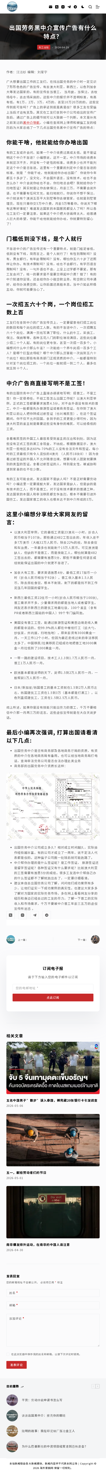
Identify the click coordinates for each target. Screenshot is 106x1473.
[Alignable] (75, 6)
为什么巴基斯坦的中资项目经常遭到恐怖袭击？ (55, 1446)
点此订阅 (53, 997)
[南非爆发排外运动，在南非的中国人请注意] (53, 1212)
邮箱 (13, 1305)
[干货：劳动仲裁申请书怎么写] (12, 1400)
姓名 (13, 1292)
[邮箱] (50, 6)
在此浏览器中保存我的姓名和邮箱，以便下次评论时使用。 (46, 1354)
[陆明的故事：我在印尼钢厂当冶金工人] (12, 1431)
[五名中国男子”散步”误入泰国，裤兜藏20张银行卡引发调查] (53, 1068)
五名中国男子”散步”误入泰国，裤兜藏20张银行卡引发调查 (52, 1100)
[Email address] (53, 988)
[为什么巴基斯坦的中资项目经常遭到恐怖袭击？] (12, 1446)
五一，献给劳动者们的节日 (26, 1172)
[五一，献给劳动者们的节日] (53, 1140)
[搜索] (90, 6)
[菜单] (98, 7)
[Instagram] (63, 6)
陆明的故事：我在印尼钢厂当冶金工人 (48, 1431)
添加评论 (16, 1318)
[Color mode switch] (83, 7)
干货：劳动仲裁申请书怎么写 (42, 1400)
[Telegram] (69, 6)
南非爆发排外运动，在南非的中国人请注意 (38, 1244)
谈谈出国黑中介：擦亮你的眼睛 (44, 1415)
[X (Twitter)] (56, 6)
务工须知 (44, 47)
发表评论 (16, 1365)
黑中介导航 (31, 122)
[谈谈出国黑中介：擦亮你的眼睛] (12, 1415)
